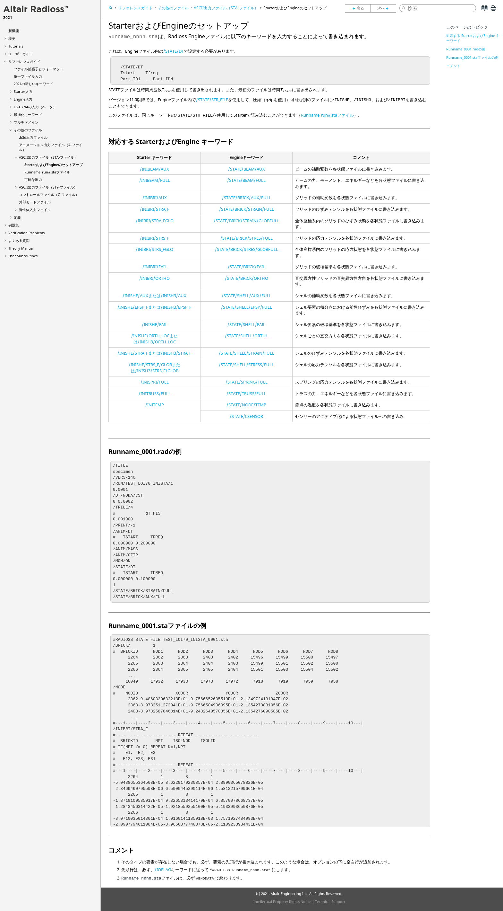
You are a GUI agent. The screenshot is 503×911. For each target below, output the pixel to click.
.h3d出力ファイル (33, 137)
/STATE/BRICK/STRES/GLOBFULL (246, 249)
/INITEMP (154, 405)
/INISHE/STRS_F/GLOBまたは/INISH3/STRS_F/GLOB (154, 368)
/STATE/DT (173, 51)
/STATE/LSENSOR (246, 416)
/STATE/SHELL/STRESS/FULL (246, 364)
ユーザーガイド (20, 53)
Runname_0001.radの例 (465, 49)
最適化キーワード (28, 114)
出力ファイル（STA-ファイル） (48, 157)
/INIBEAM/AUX (154, 169)
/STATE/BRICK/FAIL (246, 267)
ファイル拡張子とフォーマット (38, 68)
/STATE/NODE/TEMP (246, 405)
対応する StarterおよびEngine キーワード (472, 38)
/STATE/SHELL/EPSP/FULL (246, 307)
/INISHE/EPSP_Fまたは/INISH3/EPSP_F (154, 307)
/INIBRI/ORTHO (154, 278)
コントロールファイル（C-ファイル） (49, 194)
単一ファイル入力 (28, 76)
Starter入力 (23, 91)
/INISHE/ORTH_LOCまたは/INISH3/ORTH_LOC (154, 339)
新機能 (13, 30)
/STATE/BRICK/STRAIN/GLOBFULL (246, 221)
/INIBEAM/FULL (154, 180)
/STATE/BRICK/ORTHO (246, 278)
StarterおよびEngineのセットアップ (53, 164)
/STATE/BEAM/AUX (246, 169)
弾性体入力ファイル (35, 209)
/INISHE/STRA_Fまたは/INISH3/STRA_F (154, 353)
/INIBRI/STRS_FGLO (154, 249)
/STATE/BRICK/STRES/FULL (246, 238)
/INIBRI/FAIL (154, 267)
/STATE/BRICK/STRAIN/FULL (246, 209)
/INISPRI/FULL (155, 382)
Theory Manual (21, 248)
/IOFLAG (163, 869)
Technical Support (330, 901)
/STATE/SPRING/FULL (247, 382)
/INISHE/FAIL (154, 324)
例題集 (13, 225)
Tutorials (15, 46)
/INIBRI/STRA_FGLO (155, 221)
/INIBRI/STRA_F (154, 209)
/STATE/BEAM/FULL (246, 180)
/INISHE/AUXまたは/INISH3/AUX (154, 295)
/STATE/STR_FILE (212, 99)
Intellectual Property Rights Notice (282, 901)
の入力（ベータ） (35, 106)
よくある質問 (19, 240)
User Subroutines (23, 255)
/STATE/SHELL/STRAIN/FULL (246, 353)
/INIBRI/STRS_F (154, 238)
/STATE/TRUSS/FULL (246, 393)
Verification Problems (26, 232)
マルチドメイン (26, 122)
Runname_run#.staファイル (47, 172)
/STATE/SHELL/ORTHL (246, 336)
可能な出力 (33, 179)
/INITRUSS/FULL (155, 393)
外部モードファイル (35, 201)
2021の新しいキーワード (33, 83)
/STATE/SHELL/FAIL (246, 324)
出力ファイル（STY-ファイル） (48, 187)
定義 (17, 217)
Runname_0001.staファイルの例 (472, 57)
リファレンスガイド (24, 61)
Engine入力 (23, 99)
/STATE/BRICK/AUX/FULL (246, 197)
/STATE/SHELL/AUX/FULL (246, 295)
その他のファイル (28, 130)
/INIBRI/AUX (154, 197)
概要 (11, 38)
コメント (453, 65)
